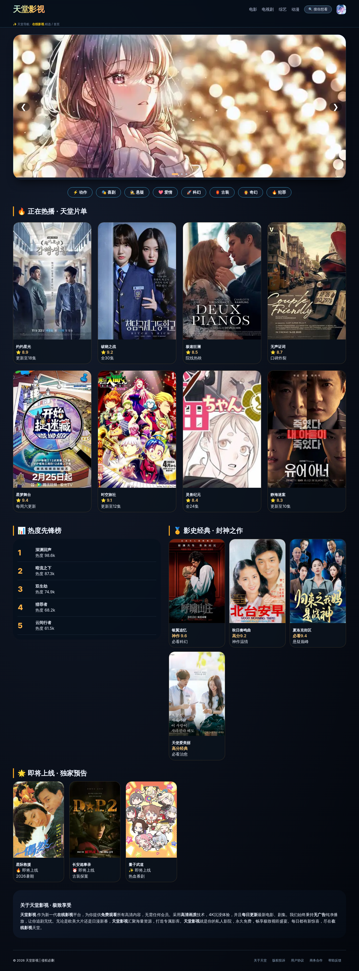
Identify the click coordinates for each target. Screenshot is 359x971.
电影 (253, 9)
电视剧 (268, 9)
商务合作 (316, 960)
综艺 (283, 9)
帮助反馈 (334, 960)
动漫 (295, 9)
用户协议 (297, 960)
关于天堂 (260, 960)
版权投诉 (278, 960)
